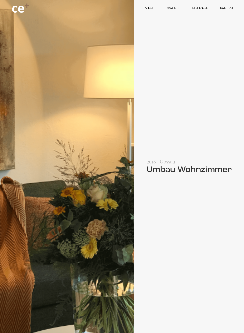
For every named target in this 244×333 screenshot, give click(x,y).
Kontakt (226, 8)
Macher (172, 8)
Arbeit (150, 8)
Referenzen (199, 8)
